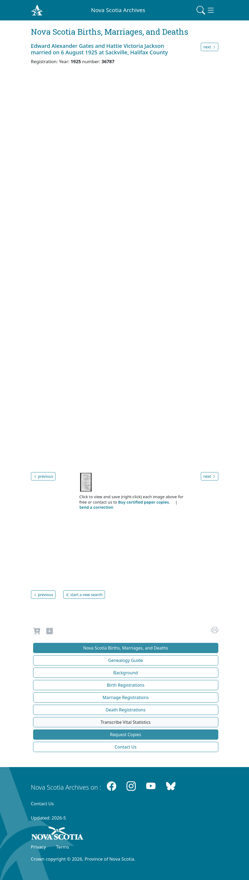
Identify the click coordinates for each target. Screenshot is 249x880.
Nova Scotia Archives (118, 10)
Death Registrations (125, 710)
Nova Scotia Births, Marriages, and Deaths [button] (125, 648)
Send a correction (96, 507)
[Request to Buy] (37, 632)
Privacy (38, 847)
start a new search (84, 594)
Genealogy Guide (125, 660)
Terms (62, 847)
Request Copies (125, 735)
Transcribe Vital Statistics (125, 722)
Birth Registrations (126, 685)
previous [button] (43, 476)
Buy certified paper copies (143, 502)
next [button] (209, 46)
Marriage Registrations (126, 697)
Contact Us (125, 747)
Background (125, 673)
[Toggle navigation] (205, 10)
